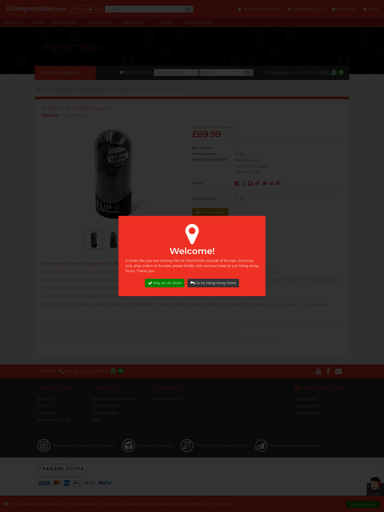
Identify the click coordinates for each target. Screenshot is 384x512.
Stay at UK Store (164, 283)
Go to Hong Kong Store (213, 283)
